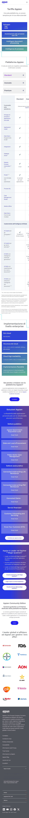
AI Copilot (6, 231)
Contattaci (5, 735)
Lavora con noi (6, 760)
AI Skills (6, 254)
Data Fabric (7, 136)
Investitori (5, 763)
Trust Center (5, 751)
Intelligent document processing (14, 42)
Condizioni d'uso (6, 738)
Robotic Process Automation (7, 164)
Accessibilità (5, 745)
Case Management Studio (7, 197)
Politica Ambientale (7, 742)
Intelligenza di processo (14, 49)
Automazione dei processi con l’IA (14, 34)
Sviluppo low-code (6, 26)
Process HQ (7, 188)
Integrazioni (7, 146)
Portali (6, 175)
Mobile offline (8, 206)
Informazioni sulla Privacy (9, 748)
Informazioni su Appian (8, 754)
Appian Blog (5, 757)
